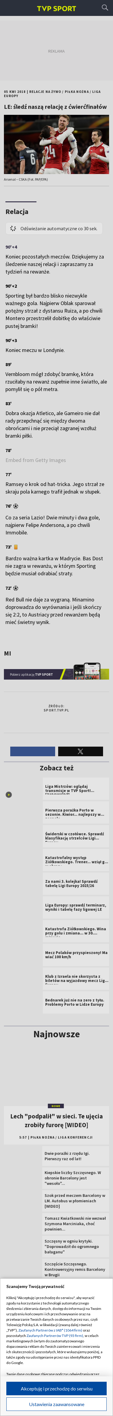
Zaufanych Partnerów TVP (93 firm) (55, 1335)
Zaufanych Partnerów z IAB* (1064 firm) (50, 1330)
